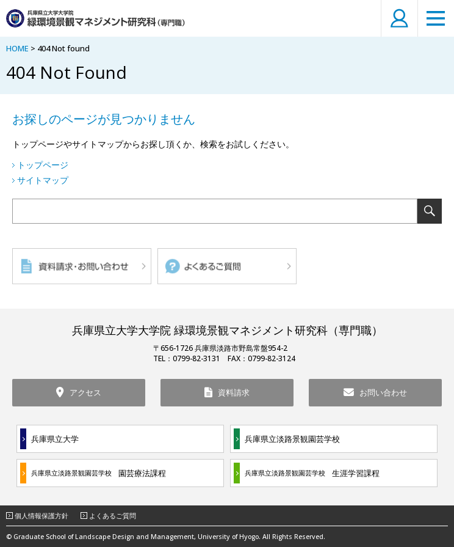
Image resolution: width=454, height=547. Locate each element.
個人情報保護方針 (41, 515)
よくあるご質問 (112, 515)
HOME (17, 48)
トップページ (42, 165)
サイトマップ (42, 180)
